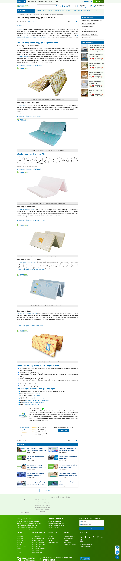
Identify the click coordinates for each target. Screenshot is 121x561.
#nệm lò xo (94, 34)
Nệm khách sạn (86, 10)
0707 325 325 (86, 1)
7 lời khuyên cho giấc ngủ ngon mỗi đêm (68, 483)
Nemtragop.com (68, 538)
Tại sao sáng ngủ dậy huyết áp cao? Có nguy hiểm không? (67, 449)
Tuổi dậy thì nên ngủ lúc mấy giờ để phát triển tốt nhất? (68, 466)
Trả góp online (84, 6)
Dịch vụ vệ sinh (59, 10)
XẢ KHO (68, 10)
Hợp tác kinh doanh (37, 540)
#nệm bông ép (86, 37)
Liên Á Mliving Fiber (22, 157)
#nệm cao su (85, 34)
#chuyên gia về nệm (87, 26)
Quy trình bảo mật (37, 550)
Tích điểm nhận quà (53, 527)
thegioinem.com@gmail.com (31, 404)
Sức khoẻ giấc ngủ (34, 14)
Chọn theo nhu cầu (22, 546)
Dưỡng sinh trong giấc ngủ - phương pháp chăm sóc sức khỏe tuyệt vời (36, 466)
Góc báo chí (76, 10)
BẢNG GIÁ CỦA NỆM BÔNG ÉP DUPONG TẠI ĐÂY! (30, 326)
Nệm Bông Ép (20, 542)
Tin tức (50, 10)
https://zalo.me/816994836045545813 (33, 402)
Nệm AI (19, 544)
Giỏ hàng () (99, 1)
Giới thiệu (50, 536)
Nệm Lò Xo (20, 538)
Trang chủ (21, 14)
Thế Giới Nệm (31, 21)
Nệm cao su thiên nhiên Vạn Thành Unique (96, 64)
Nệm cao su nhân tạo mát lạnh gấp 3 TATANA (96, 82)
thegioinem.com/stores (33, 529)
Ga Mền (19, 548)
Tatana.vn (66, 540)
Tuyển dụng (51, 538)
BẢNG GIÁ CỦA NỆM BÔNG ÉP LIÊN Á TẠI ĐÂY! (29, 169)
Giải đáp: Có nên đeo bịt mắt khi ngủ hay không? (68, 457)
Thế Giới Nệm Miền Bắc (70, 544)
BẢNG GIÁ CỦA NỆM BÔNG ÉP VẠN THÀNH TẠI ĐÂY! (31, 220)
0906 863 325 (36, 396)
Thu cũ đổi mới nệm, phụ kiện (56, 523)
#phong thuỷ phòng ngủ (88, 23)
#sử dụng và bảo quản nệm (89, 29)
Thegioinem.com (41, 37)
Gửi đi (91, 528)
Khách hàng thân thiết (38, 538)
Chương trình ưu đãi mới (54, 521)
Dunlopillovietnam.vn (69, 536)
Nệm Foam (20, 540)
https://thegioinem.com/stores (39, 398)
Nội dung (21, 25)
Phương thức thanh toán (38, 548)
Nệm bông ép (20, 29)
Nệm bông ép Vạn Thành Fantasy (26, 209)
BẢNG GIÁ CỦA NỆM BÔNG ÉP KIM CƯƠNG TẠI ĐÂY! (31, 270)
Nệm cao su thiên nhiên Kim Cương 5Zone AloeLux (96, 73)
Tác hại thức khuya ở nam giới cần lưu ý (35, 457)
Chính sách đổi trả (37, 546)
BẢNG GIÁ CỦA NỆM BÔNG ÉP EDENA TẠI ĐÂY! (29, 116)
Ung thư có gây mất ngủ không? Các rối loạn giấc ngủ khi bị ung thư (36, 483)
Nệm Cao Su (20, 536)
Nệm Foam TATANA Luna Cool (95, 91)
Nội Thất (19, 552)
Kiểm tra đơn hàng (37, 552)
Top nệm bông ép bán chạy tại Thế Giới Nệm (52, 14)
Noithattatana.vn (68, 542)
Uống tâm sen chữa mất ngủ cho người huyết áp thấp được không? (36, 449)
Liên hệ (95, 10)
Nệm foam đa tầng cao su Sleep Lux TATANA (96, 55)
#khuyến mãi (85, 20)
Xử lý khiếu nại (36, 536)
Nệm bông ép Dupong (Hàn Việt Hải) (27, 313)
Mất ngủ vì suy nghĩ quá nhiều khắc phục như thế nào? (35, 474)
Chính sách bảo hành (38, 542)
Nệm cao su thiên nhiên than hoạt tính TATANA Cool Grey (96, 46)
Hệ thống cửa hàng (53, 542)
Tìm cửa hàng (69, 6)
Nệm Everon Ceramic (22, 56)
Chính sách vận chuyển (99, 6)
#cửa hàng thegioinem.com (89, 31)
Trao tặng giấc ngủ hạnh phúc (56, 525)
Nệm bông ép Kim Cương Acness (26, 262)
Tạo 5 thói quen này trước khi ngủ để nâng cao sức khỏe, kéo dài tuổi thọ (68, 475)
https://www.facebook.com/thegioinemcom (37, 400)
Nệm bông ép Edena (22, 105)
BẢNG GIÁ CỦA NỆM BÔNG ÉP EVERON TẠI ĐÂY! (30, 65)
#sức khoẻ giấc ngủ (96, 20)
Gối (17, 550)
